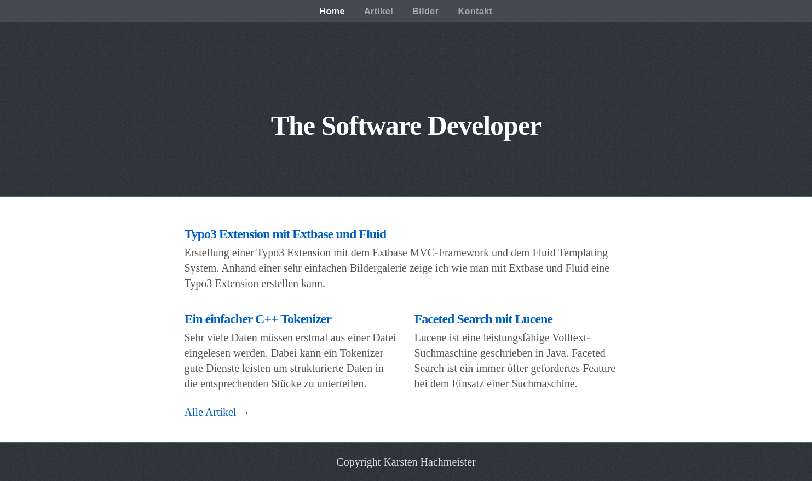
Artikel (378, 11)
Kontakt (475, 11)
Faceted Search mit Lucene (483, 319)
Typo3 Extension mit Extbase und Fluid (286, 234)
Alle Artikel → (217, 412)
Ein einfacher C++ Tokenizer (258, 319)
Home (331, 11)
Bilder (425, 11)
